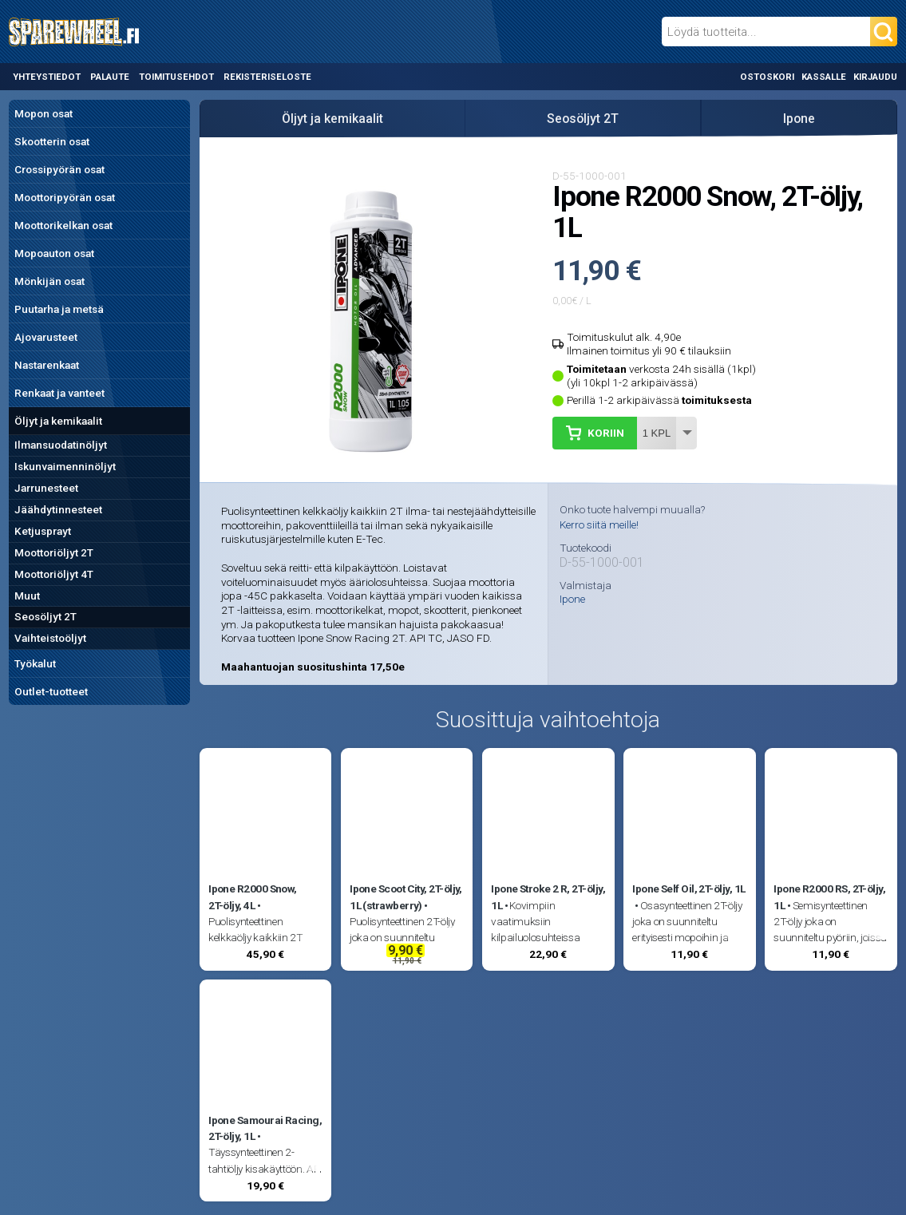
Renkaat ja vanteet (59, 392)
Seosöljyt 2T (45, 616)
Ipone (799, 118)
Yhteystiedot (47, 76)
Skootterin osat (51, 141)
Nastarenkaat (46, 364)
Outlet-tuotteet (51, 691)
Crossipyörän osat (59, 169)
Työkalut (35, 663)
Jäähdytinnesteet (58, 509)
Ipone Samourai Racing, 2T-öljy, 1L (265, 1128)
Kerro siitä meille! (599, 524)
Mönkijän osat (49, 281)
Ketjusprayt (42, 530)
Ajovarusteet (45, 336)
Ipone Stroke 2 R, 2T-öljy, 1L (548, 896)
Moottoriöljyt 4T (53, 574)
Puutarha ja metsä (59, 309)
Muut (27, 595)
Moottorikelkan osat (63, 225)
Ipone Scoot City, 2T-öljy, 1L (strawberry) (406, 896)
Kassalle (823, 76)
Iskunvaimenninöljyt (65, 466)
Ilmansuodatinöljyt (60, 444)
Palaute (109, 76)
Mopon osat (43, 113)
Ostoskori (767, 76)
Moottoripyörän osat (64, 197)
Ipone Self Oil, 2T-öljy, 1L (688, 888)
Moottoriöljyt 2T (53, 552)
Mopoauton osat (54, 253)
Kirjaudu (875, 76)
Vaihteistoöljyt (50, 637)
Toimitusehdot (176, 76)
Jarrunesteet (46, 487)
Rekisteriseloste (267, 76)
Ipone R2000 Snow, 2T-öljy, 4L (252, 896)
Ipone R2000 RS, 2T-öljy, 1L (829, 896)
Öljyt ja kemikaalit (58, 420)
